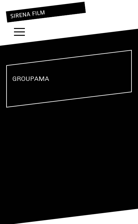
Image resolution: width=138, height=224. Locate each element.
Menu (19, 32)
